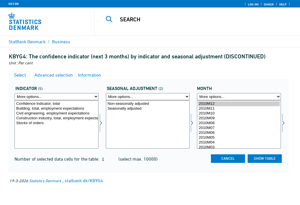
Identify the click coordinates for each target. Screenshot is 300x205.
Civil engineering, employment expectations (56, 113)
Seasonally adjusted (148, 108)
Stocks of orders (56, 123)
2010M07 (239, 128)
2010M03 (239, 147)
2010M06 (239, 132)
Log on (253, 4)
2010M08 (239, 123)
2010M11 (239, 108)
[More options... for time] (239, 96)
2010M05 (239, 137)
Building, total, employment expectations (56, 108)
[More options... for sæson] (148, 96)
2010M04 (239, 142)
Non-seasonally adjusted (148, 103)
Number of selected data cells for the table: (57, 158)
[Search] (198, 19)
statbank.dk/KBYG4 (84, 180)
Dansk (269, 4)
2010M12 (239, 103)
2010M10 (239, 113)
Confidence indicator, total (56, 103)
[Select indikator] (56, 124)
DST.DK (14, 4)
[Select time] (239, 124)
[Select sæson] (148, 124)
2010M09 (239, 118)
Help (283, 4)
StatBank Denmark (27, 41)
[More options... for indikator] (56, 96)
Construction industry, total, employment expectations (56, 118)
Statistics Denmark (45, 180)
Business (61, 41)
